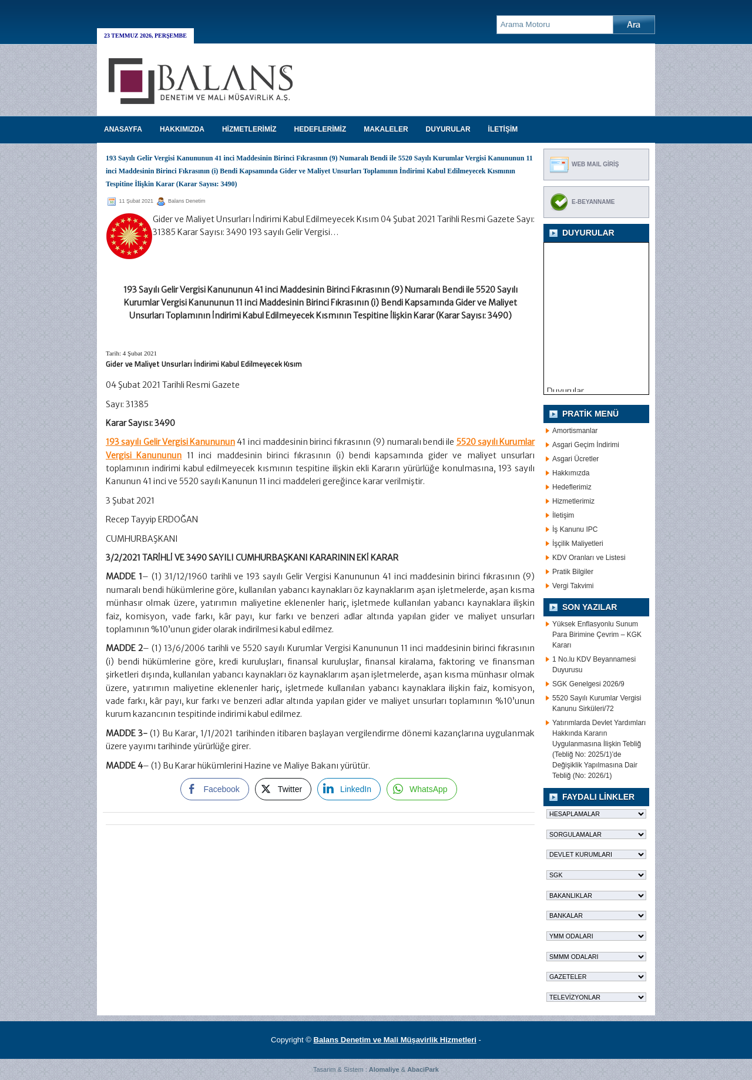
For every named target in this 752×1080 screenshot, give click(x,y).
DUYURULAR (448, 129)
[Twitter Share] (283, 789)
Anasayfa (123, 129)
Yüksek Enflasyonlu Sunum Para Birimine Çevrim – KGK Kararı (597, 634)
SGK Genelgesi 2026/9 (588, 684)
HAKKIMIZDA (182, 129)
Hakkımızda (570, 473)
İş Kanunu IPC (574, 529)
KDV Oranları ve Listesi (589, 558)
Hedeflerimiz (572, 487)
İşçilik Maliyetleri (577, 543)
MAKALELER (386, 129)
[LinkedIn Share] (349, 789)
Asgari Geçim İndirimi (585, 445)
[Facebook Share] (214, 789)
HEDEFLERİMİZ (320, 129)
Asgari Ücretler (575, 459)
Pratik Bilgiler (572, 572)
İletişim (563, 515)
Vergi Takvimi (572, 586)
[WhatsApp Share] (422, 789)
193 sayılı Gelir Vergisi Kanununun (170, 442)
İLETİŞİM (503, 129)
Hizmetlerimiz (573, 501)
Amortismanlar (574, 431)
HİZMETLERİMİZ (249, 129)
